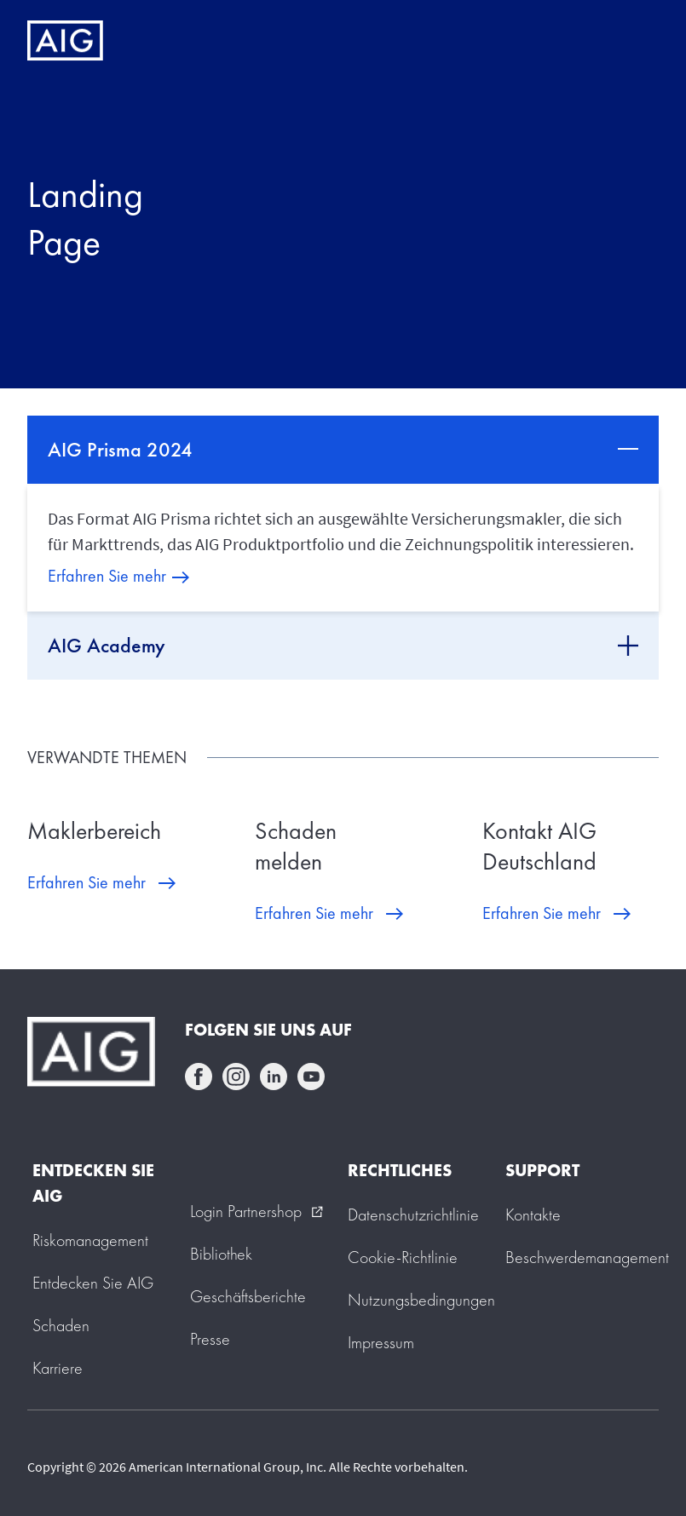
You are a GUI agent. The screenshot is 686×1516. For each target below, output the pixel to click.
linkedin (273, 1076)
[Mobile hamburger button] (637, 41)
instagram (236, 1076)
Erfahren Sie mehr (107, 576)
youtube (311, 1076)
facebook (198, 1076)
